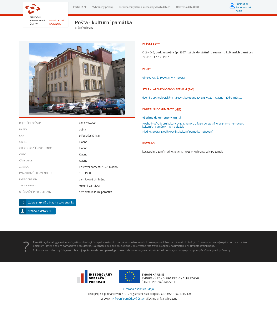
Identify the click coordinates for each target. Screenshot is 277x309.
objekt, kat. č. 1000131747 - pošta (163, 77)
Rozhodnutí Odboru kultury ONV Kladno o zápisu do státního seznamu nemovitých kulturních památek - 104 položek (193, 125)
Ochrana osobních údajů (138, 289)
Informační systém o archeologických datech (144, 7)
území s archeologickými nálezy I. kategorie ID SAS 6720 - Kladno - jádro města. (192, 97)
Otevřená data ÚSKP (187, 7)
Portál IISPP (80, 7)
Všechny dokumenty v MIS (161, 117)
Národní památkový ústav (128, 298)
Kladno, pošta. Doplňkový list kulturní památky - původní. (177, 131)
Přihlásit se (242, 4)
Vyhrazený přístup (102, 7)
